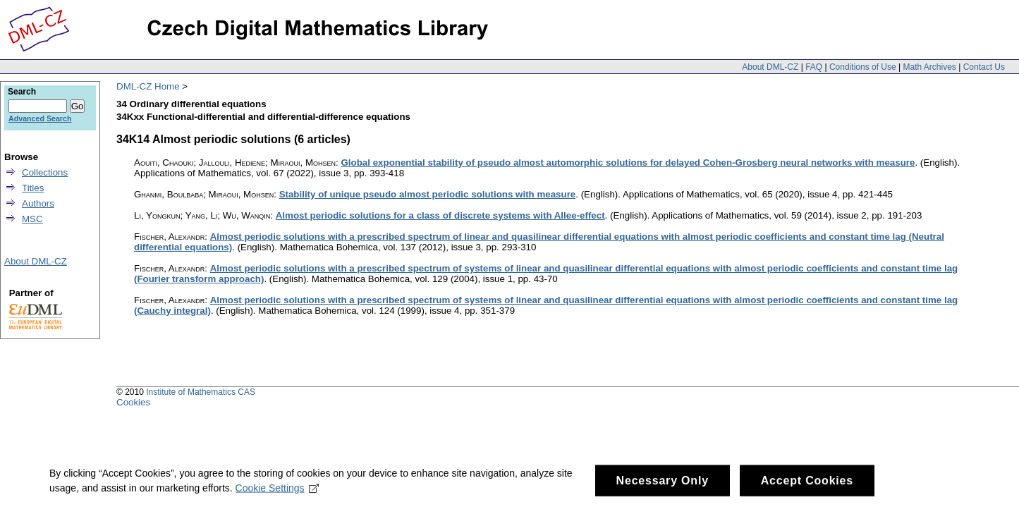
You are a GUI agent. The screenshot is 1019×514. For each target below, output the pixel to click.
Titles (33, 188)
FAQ (813, 67)
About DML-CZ (770, 67)
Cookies (133, 402)
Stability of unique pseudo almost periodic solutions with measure (427, 194)
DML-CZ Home (148, 86)
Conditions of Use (862, 67)
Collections (45, 172)
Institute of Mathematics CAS (200, 392)
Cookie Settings (277, 492)
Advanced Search (39, 118)
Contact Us (984, 67)
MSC (32, 219)
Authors (38, 203)
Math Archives (929, 67)
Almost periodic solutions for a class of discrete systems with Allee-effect (440, 215)
